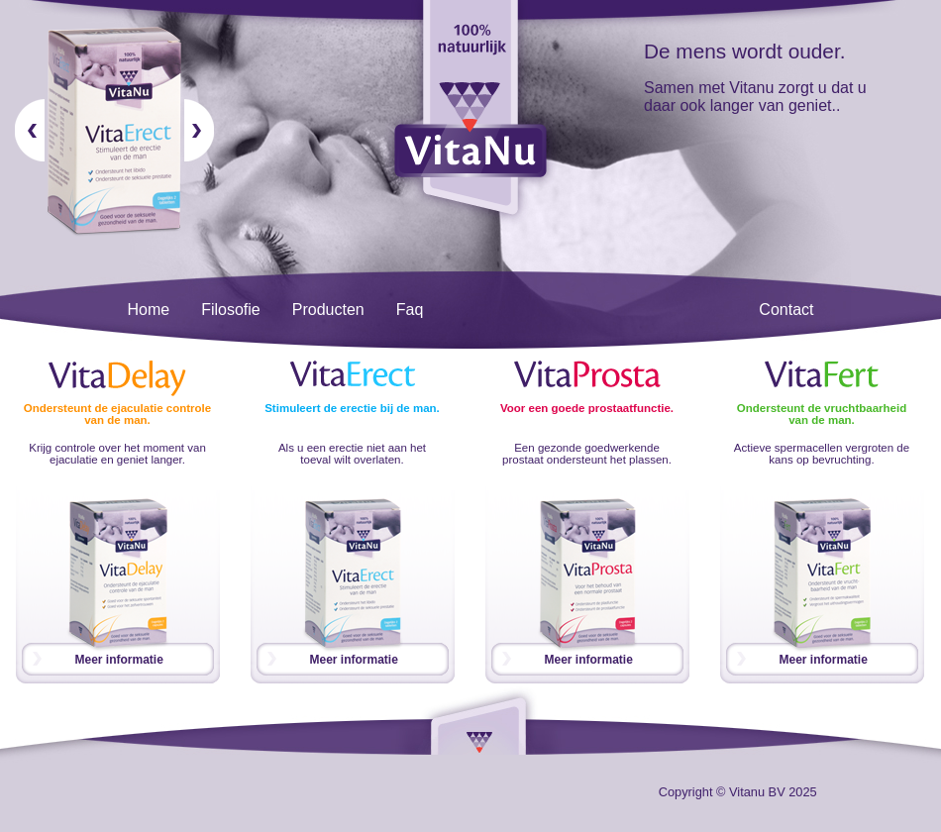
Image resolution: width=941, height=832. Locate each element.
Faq (410, 309)
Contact (786, 309)
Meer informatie (119, 660)
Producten (328, 309)
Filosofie (231, 309)
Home (149, 309)
